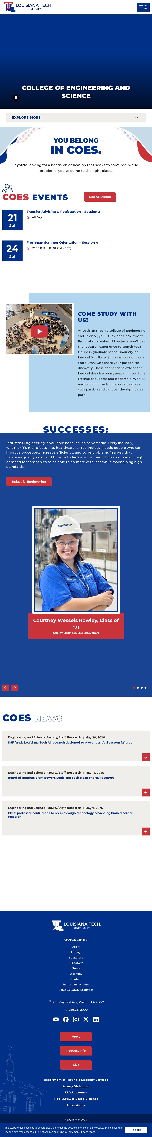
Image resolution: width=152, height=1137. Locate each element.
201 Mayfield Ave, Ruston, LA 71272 (78, 1002)
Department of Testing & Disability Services (76, 1079)
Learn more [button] (88, 1132)
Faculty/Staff (56, 737)
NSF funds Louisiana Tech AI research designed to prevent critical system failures (70, 742)
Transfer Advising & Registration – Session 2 (63, 212)
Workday (76, 973)
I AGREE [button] (136, 1130)
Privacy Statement (76, 1086)
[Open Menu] (143, 7)
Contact (76, 979)
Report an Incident (76, 984)
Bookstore (76, 957)
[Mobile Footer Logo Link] (76, 923)
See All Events (100, 197)
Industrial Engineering (29, 481)
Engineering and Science (26, 737)
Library (76, 952)
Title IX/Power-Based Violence (76, 1098)
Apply (76, 946)
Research (74, 737)
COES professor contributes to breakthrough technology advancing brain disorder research (70, 815)
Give (76, 1065)
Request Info (76, 1051)
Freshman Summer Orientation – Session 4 (62, 242)
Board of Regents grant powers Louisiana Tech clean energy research (61, 778)
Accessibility (76, 1105)
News (76, 968)
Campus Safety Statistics (76, 989)
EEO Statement (76, 1092)
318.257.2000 (78, 1009)
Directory (76, 963)
